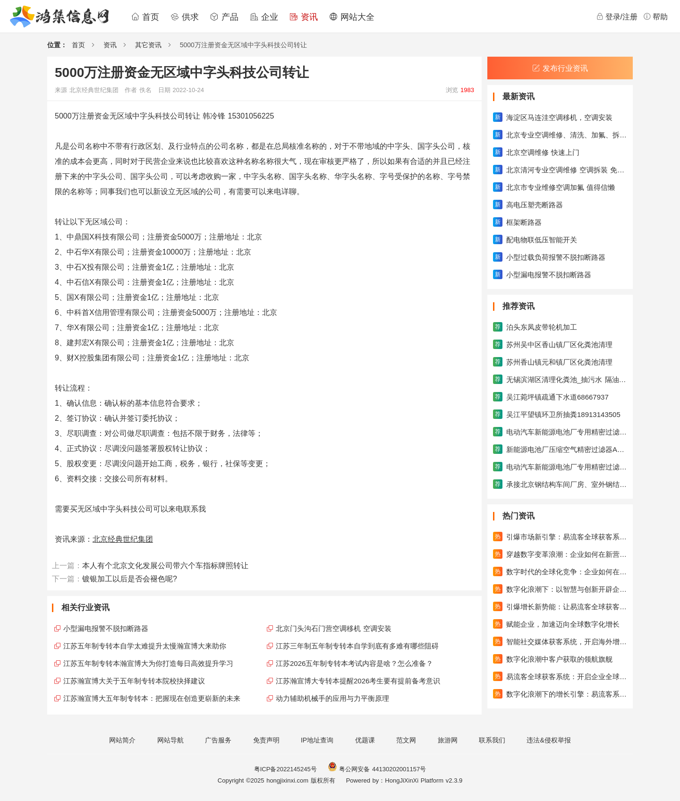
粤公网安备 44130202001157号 (377, 769)
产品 (224, 17)
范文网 (406, 740)
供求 (184, 17)
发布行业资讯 (560, 68)
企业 (264, 17)
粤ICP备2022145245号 (285, 769)
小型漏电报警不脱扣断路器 (105, 628)
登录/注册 (617, 16)
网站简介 (122, 740)
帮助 (655, 16)
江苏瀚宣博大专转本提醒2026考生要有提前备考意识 (358, 681)
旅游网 (448, 740)
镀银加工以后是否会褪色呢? (129, 579)
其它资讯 (148, 45)
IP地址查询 (317, 740)
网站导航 (170, 740)
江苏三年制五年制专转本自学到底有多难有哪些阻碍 (357, 646)
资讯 (303, 17)
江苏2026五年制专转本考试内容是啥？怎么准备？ (354, 663)
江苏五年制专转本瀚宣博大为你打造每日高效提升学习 (148, 663)
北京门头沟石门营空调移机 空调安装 (333, 628)
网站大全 (351, 17)
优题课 (365, 740)
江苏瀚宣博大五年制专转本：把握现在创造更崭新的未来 (151, 698)
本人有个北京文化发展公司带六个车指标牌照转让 (165, 566)
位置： (57, 45)
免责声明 (266, 740)
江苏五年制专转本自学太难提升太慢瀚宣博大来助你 (144, 646)
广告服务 (218, 740)
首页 (145, 17)
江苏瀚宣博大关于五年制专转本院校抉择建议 (134, 681)
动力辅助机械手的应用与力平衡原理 (332, 698)
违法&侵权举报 (548, 740)
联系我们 (492, 740)
